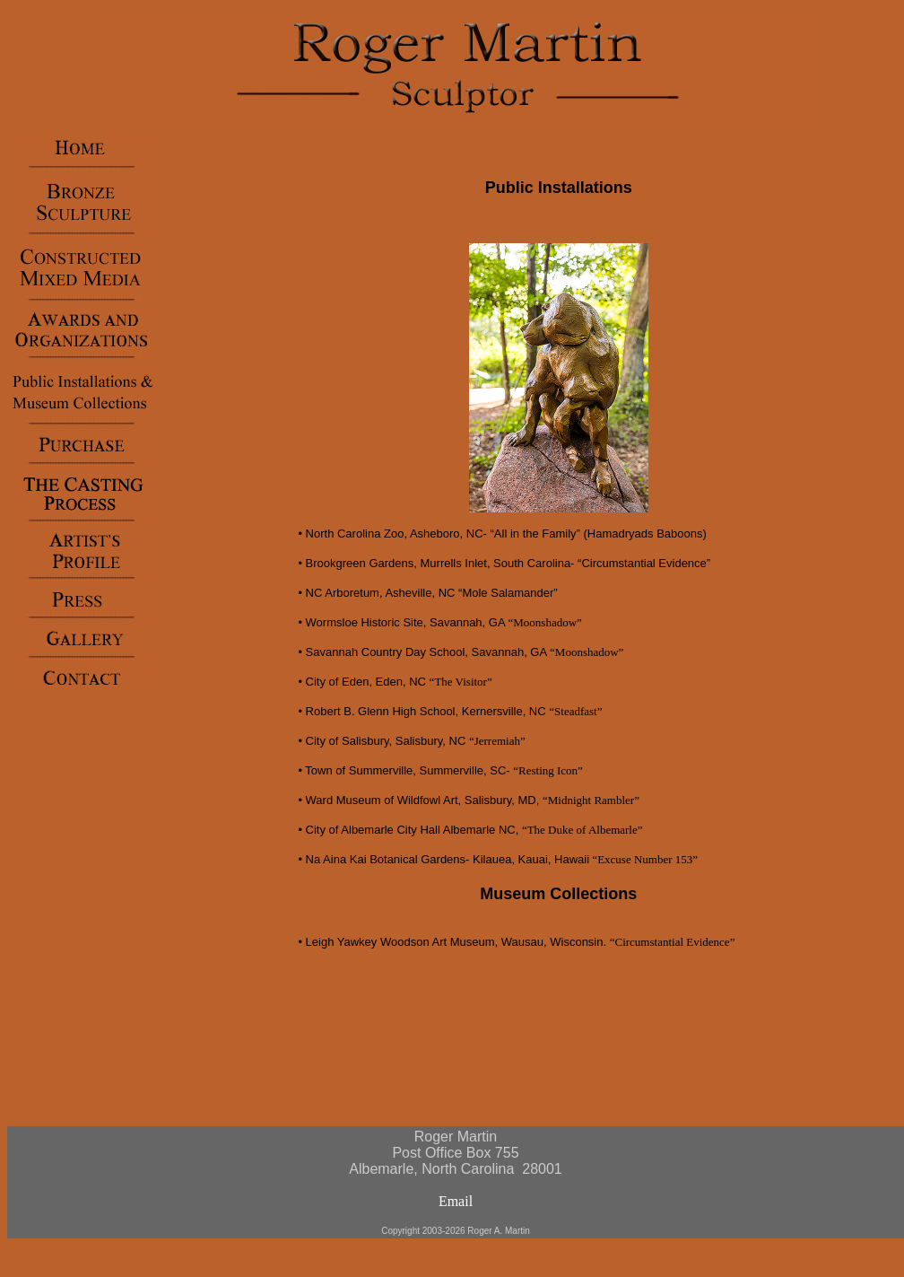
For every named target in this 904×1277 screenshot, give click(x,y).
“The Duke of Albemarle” (582, 829)
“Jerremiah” (497, 741)
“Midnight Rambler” (591, 800)
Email (456, 1201)
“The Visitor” (461, 681)
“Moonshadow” (545, 622)
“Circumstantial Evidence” (672, 942)
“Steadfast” (575, 711)
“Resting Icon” (548, 770)
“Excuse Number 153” (643, 859)
